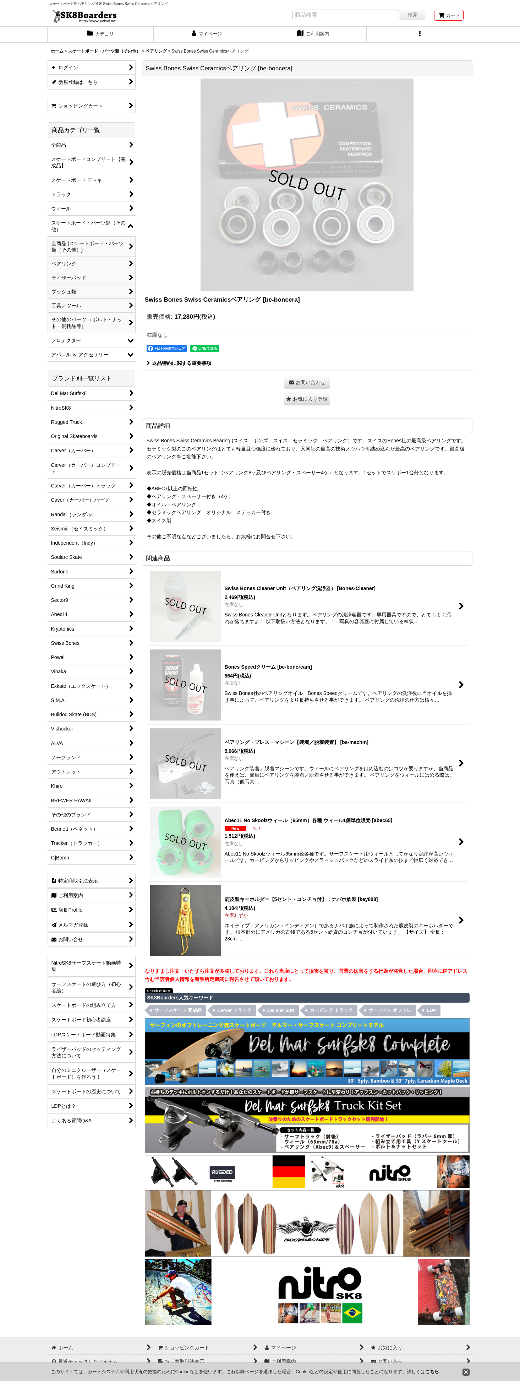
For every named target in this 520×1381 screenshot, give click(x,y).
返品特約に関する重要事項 (179, 363)
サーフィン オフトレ (389, 1010)
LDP (431, 1010)
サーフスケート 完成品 (178, 1010)
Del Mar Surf (281, 1010)
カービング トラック (331, 1010)
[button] (420, 34)
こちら (432, 1371)
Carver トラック (234, 1010)
